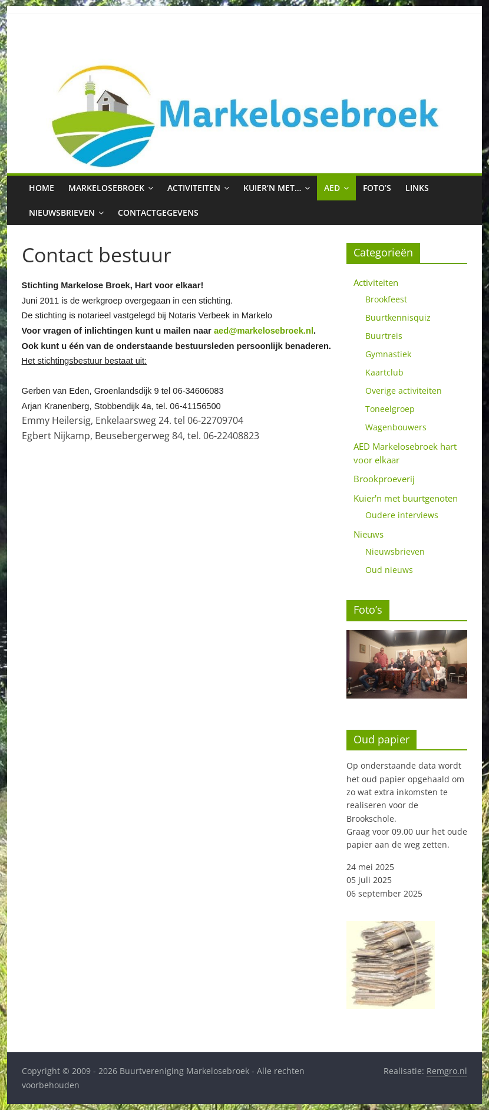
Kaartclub (384, 372)
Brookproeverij (384, 479)
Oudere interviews (401, 515)
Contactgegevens (158, 212)
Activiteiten (193, 187)
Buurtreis (383, 335)
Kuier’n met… (272, 187)
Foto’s (377, 187)
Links (417, 187)
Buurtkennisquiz (398, 317)
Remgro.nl (447, 1070)
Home (41, 187)
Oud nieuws (389, 569)
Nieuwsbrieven (62, 212)
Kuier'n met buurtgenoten (405, 498)
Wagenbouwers (396, 427)
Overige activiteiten (403, 390)
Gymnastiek (388, 354)
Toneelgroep (390, 408)
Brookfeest (386, 299)
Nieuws (368, 534)
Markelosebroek (106, 187)
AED (332, 187)
